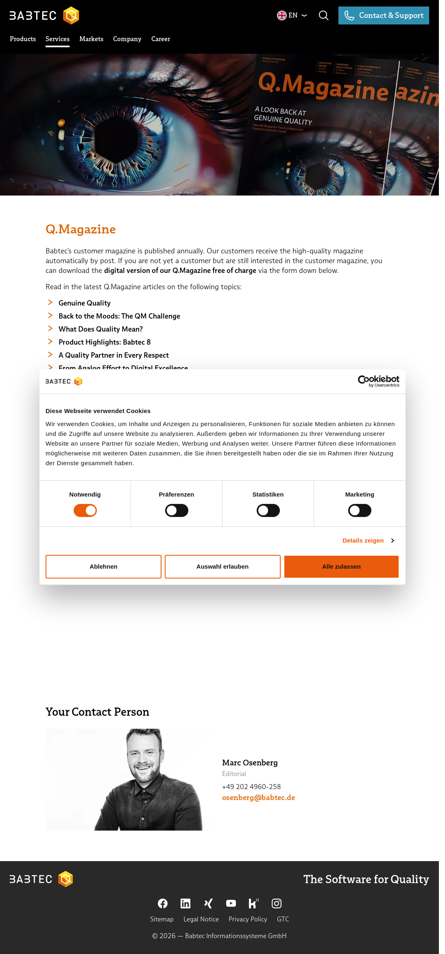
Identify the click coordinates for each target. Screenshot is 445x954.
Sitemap (162, 919)
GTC (283, 919)
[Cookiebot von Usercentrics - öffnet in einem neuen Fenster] (363, 381)
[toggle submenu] (23, 39)
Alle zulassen (341, 566)
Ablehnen (103, 566)
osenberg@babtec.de (258, 798)
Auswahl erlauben (222, 566)
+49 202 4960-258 (251, 787)
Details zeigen (363, 540)
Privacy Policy (248, 919)
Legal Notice (201, 919)
